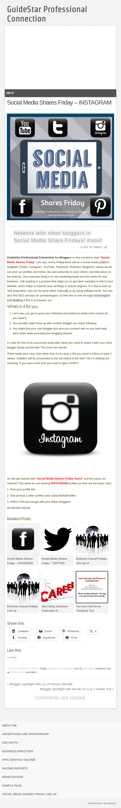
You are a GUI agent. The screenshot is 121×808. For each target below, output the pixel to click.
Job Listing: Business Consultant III (54, 608)
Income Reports (15, 768)
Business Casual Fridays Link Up (22, 608)
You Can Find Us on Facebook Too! (88, 608)
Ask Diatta (10, 742)
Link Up (10, 93)
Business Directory (17, 751)
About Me (9, 725)
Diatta (43, 668)
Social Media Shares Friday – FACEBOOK (20, 561)
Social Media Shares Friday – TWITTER (54, 561)
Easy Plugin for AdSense (57, 89)
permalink (31, 672)
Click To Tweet (91, 247)
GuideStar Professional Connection (30, 257)
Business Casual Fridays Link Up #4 (91, 561)
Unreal (69, 89)
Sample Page (12, 785)
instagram (100, 668)
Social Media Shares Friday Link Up (29, 794)
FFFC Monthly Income (19, 759)
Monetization (12, 777)
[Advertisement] (63, 59)
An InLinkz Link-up (18, 507)
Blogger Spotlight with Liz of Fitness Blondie (39, 684)
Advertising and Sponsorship (25, 734)
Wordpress (109, 803)
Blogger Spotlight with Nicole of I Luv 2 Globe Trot (77, 689)
